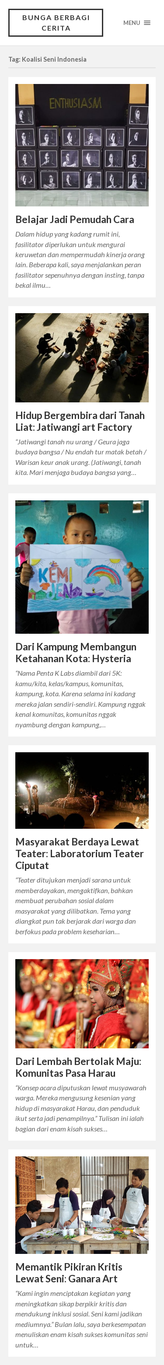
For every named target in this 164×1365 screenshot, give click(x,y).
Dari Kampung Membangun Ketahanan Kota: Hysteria (75, 652)
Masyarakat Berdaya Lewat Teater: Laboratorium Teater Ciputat (79, 853)
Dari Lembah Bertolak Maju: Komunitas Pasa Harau (78, 1067)
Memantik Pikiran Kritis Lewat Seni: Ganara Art (68, 1273)
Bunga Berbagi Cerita (56, 22)
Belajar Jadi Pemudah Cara (74, 219)
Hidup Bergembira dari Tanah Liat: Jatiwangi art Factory (80, 421)
